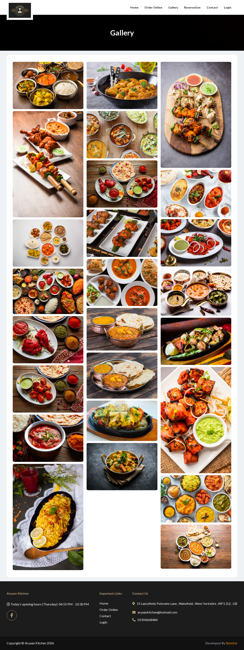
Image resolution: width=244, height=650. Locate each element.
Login (227, 7)
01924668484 (145, 620)
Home (134, 7)
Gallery (173, 7)
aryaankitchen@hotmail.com (154, 612)
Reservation (192, 7)
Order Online (153, 7)
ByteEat (231, 643)
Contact (212, 7)
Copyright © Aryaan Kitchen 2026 (30, 643)
